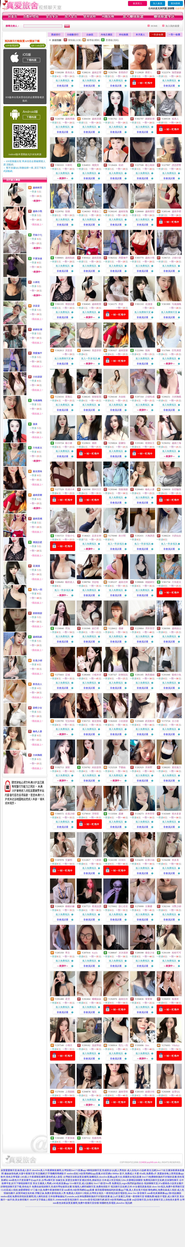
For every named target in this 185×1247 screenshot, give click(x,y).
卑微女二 (96, 211)
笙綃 (121, 165)
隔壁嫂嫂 (176, 72)
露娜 (121, 813)
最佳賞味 (37, 471)
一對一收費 (174, 34)
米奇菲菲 (149, 813)
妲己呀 (95, 628)
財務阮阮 (123, 674)
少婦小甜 (176, 257)
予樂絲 (122, 767)
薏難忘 (68, 396)
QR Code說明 (37, 45)
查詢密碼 (175, 3)
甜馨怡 (122, 443)
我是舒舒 (96, 350)
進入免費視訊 (63, 80)
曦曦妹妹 (96, 999)
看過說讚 (96, 906)
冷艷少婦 (176, 906)
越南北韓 (123, 582)
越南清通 (96, 118)
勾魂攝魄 (37, 400)
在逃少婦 (37, 660)
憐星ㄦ (148, 72)
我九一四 (37, 589)
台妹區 (89, 34)
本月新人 (140, 34)
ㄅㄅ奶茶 (96, 860)
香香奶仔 (123, 72)
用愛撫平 (37, 353)
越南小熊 (37, 211)
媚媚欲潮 (37, 329)
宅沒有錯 (70, 721)
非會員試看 (62, 85)
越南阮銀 (37, 637)
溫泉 (35, 424)
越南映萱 (37, 187)
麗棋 (94, 443)
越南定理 (96, 72)
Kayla (95, 952)
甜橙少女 (37, 707)
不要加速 (37, 258)
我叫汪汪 (96, 489)
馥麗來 (175, 999)
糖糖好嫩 (70, 906)
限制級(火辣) (74, 40)
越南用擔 (70, 118)
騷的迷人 (70, 582)
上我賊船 (70, 1091)
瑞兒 (94, 1091)
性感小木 (70, 489)
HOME (154, 26)
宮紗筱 (95, 582)
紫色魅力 (176, 767)
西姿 (121, 304)
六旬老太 (37, 447)
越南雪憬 (123, 1091)
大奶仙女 (176, 535)
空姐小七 (37, 235)
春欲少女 (149, 952)
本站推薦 (123, 34)
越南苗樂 (37, 495)
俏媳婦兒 (149, 582)
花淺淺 (36, 566)
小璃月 (68, 1045)
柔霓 (67, 999)
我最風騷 (123, 489)
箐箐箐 (148, 999)
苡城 (67, 674)
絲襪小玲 (149, 1091)
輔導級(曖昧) (93, 40)
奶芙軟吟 (149, 721)
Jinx (147, 1045)
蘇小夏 (68, 443)
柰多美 (175, 860)
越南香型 (149, 211)
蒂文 (67, 952)
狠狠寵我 (96, 396)
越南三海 (176, 443)
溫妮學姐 (96, 1045)
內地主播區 (106, 34)
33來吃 (36, 282)
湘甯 (67, 767)
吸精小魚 (176, 674)
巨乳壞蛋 (176, 350)
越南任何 (123, 999)
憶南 (147, 350)
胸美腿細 (149, 674)
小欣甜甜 (37, 376)
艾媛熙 (68, 860)
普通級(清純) (112, 40)
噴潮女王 (149, 443)
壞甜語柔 (37, 542)
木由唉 (122, 396)
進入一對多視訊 (89, 358)
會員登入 (137, 3)
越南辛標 (176, 211)
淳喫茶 (95, 813)
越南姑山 (176, 628)
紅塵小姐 (149, 860)
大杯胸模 (37, 755)
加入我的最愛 (172, 26)
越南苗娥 (37, 518)
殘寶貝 (95, 165)
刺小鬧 (122, 535)
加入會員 (157, 3)
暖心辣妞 (149, 165)
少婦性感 (149, 396)
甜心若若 (123, 906)
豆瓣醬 (148, 906)
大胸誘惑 (149, 535)
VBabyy (175, 1045)
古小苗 (175, 721)
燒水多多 (176, 813)
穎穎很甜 (37, 613)
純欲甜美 (96, 767)
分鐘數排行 (73, 34)
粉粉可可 (176, 952)
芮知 (67, 628)
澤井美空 (149, 628)
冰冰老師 (123, 952)
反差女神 (96, 535)
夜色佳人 (37, 684)
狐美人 (175, 118)
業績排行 (55, 34)
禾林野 (148, 767)
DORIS (122, 860)
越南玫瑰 (123, 211)
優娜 (121, 628)
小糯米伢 (96, 674)
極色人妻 (37, 731)
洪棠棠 (36, 305)
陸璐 (67, 211)
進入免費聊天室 (142, 312)
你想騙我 (176, 489)
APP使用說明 (12, 45)
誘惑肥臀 (176, 165)
